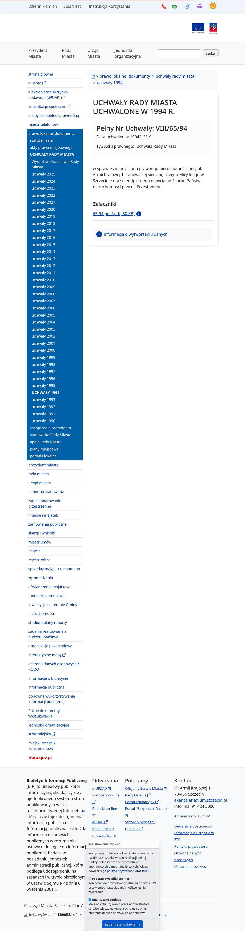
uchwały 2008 (43, 293)
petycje (34, 550)
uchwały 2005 (43, 315)
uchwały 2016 (43, 237)
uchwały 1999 (43, 357)
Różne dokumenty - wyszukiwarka (45, 713)
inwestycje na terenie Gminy (52, 604)
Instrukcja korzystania (109, 6)
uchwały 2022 (43, 195)
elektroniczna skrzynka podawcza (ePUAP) (48, 94)
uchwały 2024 (43, 181)
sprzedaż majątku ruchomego (54, 568)
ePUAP (99, 822)
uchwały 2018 (43, 223)
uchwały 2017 (43, 230)
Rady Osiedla (138, 795)
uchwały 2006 (43, 307)
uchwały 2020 (43, 209)
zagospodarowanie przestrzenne (44, 503)
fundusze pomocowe (46, 595)
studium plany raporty (47, 622)
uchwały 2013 (43, 258)
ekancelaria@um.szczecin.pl (200, 800)
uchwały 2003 (43, 329)
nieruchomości (41, 613)
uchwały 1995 (43, 385)
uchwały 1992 (43, 406)
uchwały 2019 (43, 216)
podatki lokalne (43, 455)
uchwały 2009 (43, 286)
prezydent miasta (43, 464)
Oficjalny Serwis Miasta (146, 788)
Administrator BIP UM (192, 816)
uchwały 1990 (43, 420)
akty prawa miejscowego (51, 147)
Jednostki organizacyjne (128, 53)
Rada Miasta (68, 53)
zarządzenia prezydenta (50, 427)
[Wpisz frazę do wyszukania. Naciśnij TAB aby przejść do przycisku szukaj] (179, 53)
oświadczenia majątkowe (50, 586)
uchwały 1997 (43, 371)
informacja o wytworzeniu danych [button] (132, 234)
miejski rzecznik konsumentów (42, 745)
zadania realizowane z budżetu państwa (47, 634)
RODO (146, 871)
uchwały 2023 (43, 188)
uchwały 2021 (43, 202)
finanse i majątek (43, 515)
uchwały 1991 (43, 413)
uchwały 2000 (43, 350)
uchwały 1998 (43, 364)
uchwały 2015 (43, 244)
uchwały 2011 (43, 272)
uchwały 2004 (43, 322)
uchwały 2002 (43, 336)
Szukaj (211, 53)
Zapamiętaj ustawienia (122, 924)
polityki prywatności (121, 871)
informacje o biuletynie (48, 678)
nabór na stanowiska (46, 491)
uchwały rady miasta (52, 154)
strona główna (40, 74)
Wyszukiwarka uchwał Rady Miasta (55, 164)
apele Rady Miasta (46, 441)
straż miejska (41, 734)
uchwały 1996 (43, 378)
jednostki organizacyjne (48, 725)
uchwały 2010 (43, 279)
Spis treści (73, 6)
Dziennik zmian (42, 6)
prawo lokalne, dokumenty (51, 133)
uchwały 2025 (43, 174)
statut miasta (41, 140)
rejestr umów (39, 542)
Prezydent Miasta (37, 53)
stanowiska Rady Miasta (51, 434)
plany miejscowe (44, 449)
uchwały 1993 (43, 399)
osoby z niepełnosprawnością (53, 115)
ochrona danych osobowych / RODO (53, 666)
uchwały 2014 (43, 251)
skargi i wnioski (41, 533)
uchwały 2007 (43, 300)
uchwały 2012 (43, 265)
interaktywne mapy (47, 654)
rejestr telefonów (43, 124)
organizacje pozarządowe (50, 645)
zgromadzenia (40, 577)
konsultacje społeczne (49, 106)
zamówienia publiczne (47, 524)
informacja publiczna (46, 687)
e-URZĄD (101, 788)
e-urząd (37, 83)
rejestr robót (39, 559)
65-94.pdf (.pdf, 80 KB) (114, 213)
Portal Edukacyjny (142, 801)
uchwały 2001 (43, 343)
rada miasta (38, 473)
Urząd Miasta (93, 53)
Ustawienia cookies (190, 866)
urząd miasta (39, 482)
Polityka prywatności (191, 846)
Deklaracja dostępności (193, 826)
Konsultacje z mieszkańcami (104, 835)
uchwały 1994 (46, 392)
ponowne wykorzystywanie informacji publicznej (51, 699)
